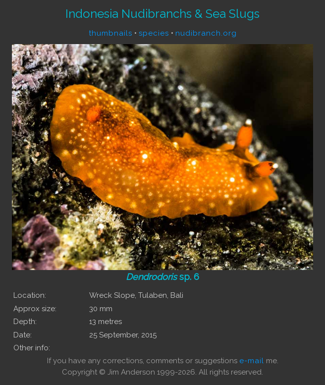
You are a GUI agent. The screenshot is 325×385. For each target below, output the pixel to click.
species (154, 33)
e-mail (251, 360)
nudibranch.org (206, 33)
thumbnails (110, 33)
